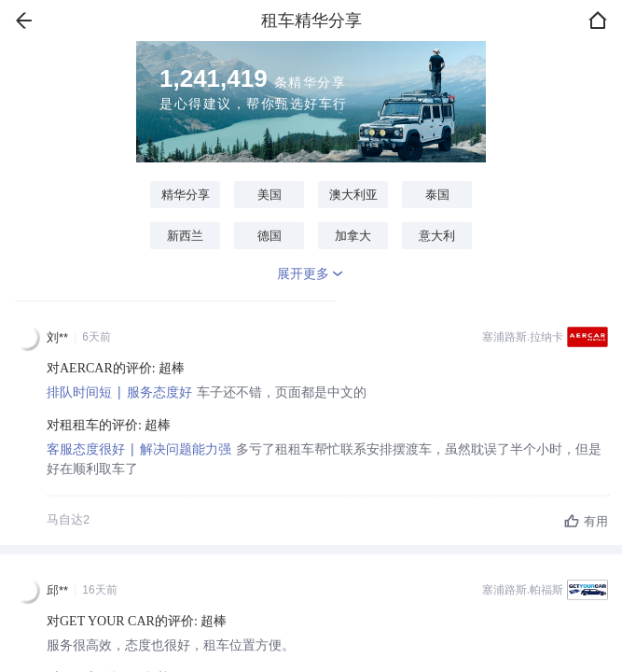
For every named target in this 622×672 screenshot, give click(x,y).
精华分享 (185, 195)
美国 (269, 195)
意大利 (437, 236)
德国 (269, 236)
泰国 (437, 195)
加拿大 (353, 236)
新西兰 (185, 236)
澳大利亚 (353, 195)
